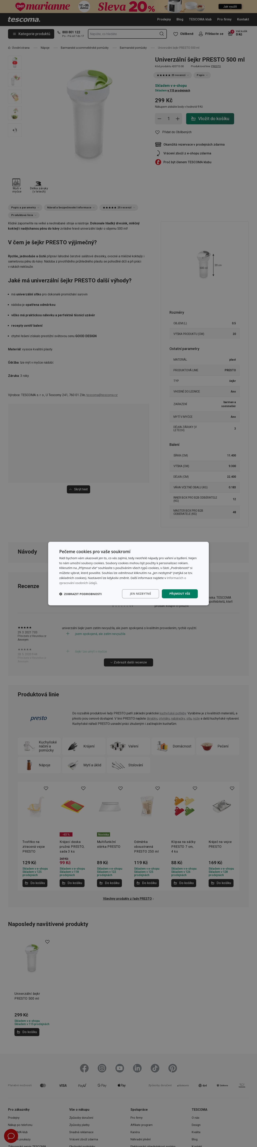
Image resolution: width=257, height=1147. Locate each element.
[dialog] (128, 573)
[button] (80, 594)
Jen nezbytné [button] (140, 594)
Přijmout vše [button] (179, 594)
